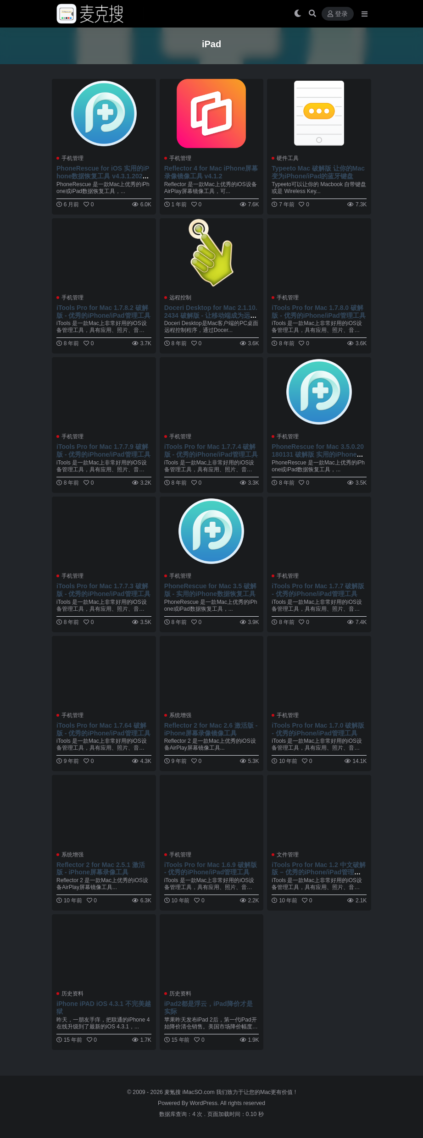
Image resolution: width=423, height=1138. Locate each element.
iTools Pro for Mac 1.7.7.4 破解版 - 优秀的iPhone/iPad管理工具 (211, 450)
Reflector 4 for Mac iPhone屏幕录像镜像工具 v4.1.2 (211, 172)
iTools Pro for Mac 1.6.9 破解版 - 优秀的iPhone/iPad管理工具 (210, 868)
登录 (338, 14)
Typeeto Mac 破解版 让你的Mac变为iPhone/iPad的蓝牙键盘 (318, 172)
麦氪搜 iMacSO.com (190, 1092)
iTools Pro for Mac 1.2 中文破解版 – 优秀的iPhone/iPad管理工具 (318, 872)
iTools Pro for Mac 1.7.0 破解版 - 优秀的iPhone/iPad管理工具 (318, 729)
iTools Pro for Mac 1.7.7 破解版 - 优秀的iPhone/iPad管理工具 (318, 589)
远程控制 (180, 297)
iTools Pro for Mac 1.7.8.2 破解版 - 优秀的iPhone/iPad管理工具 (103, 311)
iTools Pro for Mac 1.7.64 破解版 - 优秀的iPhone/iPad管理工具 (103, 729)
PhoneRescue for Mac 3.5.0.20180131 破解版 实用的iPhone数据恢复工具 (318, 454)
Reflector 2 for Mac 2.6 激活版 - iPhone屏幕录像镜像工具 (211, 729)
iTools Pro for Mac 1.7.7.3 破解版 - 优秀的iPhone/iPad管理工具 (103, 589)
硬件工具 (288, 158)
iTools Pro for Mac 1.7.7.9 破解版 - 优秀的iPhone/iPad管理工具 (103, 450)
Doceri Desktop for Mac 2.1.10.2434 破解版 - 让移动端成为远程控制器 (210, 315)
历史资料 (72, 993)
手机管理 (72, 158)
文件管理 (288, 854)
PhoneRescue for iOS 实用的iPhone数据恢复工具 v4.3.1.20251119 (103, 176)
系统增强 (180, 715)
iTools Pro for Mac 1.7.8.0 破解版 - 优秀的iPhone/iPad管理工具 (319, 311)
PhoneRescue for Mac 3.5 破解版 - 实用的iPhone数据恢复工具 (210, 589)
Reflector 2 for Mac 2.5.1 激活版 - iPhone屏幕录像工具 (100, 868)
